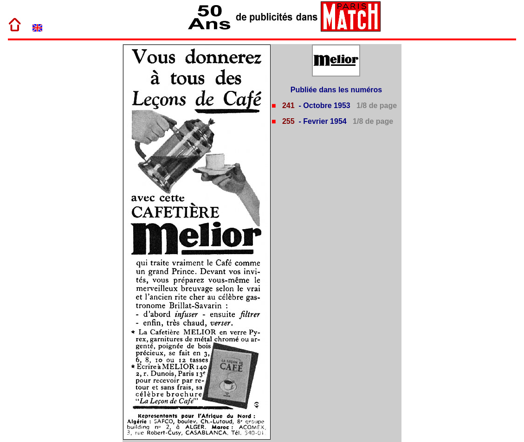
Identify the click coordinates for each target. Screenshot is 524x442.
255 (287, 121)
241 (287, 105)
